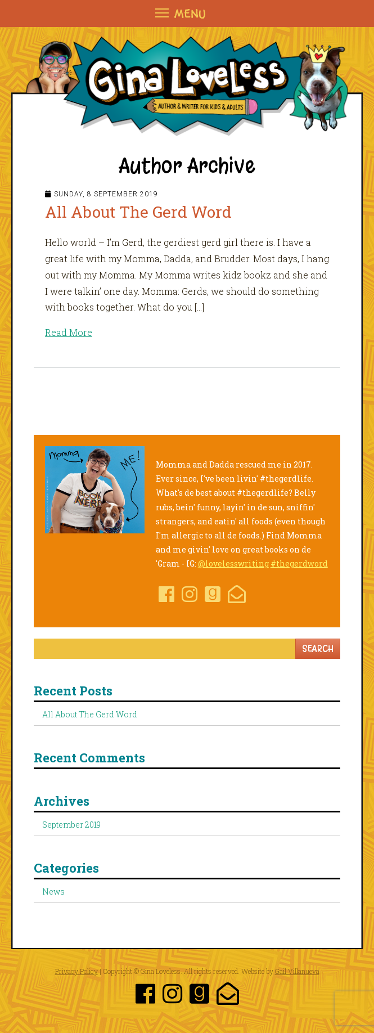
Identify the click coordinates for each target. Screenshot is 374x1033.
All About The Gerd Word (138, 211)
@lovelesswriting (233, 563)
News (53, 891)
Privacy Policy (76, 971)
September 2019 (71, 824)
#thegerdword (299, 563)
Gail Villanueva (297, 971)
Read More (68, 332)
